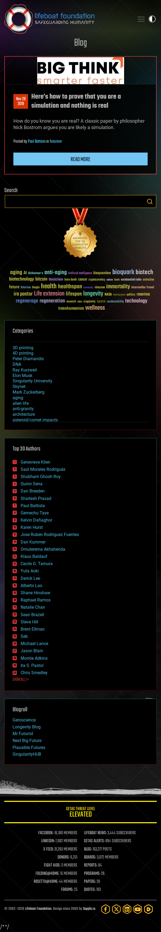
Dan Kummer (33, 542)
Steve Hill (29, 621)
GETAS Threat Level (80, 813)
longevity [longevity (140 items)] (93, 293)
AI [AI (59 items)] (25, 273)
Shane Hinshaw (35, 592)
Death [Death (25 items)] (117, 279)
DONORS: (63, 857)
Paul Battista (36, 141)
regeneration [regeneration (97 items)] (52, 301)
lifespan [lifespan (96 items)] (74, 294)
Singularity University (32, 380)
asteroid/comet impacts (35, 419)
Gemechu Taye (35, 512)
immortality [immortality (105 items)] (118, 287)
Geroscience (24, 720)
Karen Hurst (32, 527)
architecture (24, 414)
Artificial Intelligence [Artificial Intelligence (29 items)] (80, 273)
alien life (21, 403)
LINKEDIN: (48, 841)
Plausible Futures (29, 747)
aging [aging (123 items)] (16, 272)
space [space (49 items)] (101, 301)
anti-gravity (23, 408)
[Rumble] (148, 909)
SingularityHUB (27, 754)
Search (149, 201)
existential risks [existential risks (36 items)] (131, 280)
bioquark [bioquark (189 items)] (123, 272)
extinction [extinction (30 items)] (148, 280)
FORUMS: (67, 889)
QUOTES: (89, 889)
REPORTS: (90, 865)
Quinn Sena (32, 483)
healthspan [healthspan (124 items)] (70, 287)
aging (18, 397)
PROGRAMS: (92, 873)
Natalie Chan (33, 607)
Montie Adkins (34, 658)
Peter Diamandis (28, 358)
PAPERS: (90, 881)
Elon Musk (22, 375)
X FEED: (48, 849)
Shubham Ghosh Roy (41, 476)
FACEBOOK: (45, 833)
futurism (56, 141)
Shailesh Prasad (36, 498)
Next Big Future (27, 740)
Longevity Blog (27, 726)
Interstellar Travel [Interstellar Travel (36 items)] (142, 288)
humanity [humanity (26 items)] (88, 287)
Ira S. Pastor (32, 665)
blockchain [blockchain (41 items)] (56, 280)
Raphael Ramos (36, 600)
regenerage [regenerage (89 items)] (27, 301)
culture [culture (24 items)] (109, 279)
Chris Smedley (34, 672)
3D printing (23, 347)
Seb (24, 636)
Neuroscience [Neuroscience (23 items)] (119, 295)
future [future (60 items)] (14, 287)
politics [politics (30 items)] (131, 295)
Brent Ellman (33, 629)
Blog (80, 43)
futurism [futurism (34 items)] (26, 288)
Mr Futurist (23, 733)
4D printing (23, 353)
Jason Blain (32, 650)
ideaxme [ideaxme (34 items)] (100, 288)
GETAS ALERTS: (94, 841)
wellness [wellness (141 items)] (95, 308)
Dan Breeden (33, 491)
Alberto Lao (31, 585)
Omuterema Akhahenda (43, 549)
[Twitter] (116, 909)
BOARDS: (90, 857)
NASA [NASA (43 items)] (108, 295)
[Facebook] (105, 909)
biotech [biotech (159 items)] (144, 272)
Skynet (19, 386)
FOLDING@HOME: (47, 873)
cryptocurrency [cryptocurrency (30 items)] (97, 280)
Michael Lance (34, 643)
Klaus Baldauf (34, 556)
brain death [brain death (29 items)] (70, 280)
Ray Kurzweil (25, 369)
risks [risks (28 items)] (79, 301)
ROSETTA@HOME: (46, 881)
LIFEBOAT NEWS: (95, 833)
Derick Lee (30, 578)
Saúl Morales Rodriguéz (43, 469)
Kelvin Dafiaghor (36, 520)
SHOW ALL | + (21, 679)
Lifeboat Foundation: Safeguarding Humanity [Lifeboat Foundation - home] (67, 19)
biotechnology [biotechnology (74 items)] (21, 279)
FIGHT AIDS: (52, 865)
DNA (17, 364)
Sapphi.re (89, 909)
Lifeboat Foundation (38, 909)
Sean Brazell (32, 614)
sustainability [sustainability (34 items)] (115, 302)
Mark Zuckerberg (28, 392)
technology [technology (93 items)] (136, 301)
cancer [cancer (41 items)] (82, 280)
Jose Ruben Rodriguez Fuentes (50, 534)
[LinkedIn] (127, 909)
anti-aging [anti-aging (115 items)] (55, 272)
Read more (80, 159)
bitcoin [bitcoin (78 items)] (41, 279)
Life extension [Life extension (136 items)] (49, 293)
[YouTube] (137, 909)
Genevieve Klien (35, 462)
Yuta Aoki (30, 570)
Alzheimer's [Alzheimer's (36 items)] (35, 273)
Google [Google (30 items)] (36, 287)
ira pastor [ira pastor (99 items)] (23, 294)
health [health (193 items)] (49, 286)
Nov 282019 (21, 101)
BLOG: (88, 849)
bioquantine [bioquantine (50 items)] (102, 273)
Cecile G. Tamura (37, 563)
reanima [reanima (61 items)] (143, 294)
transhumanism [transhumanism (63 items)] (71, 308)
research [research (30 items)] (71, 302)
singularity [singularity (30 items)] (89, 302)
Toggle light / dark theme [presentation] (152, 18)
